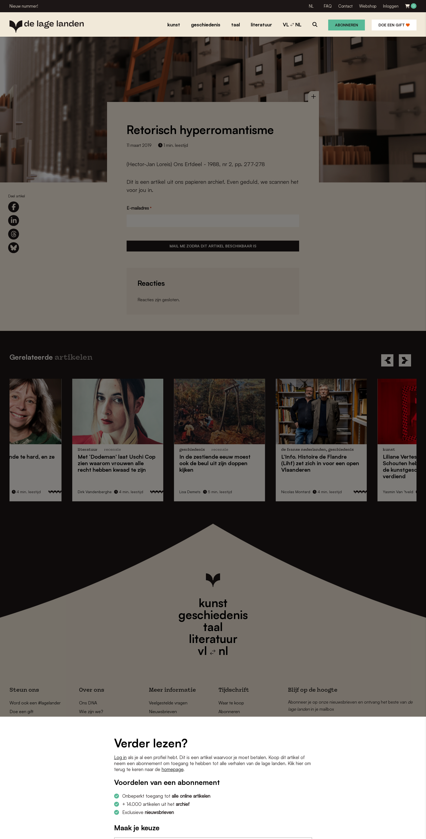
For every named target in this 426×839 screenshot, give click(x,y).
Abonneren (346, 25)
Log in (120, 757)
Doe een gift (394, 25)
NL (311, 6)
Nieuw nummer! (24, 6)
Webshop (368, 6)
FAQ (328, 6)
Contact (345, 6)
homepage (172, 769)
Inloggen (391, 6)
